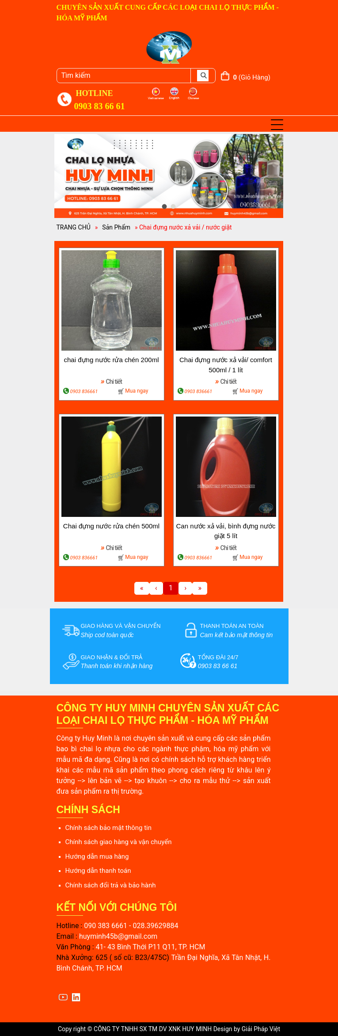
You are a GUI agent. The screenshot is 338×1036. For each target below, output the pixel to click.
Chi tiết (111, 381)
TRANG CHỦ (74, 227)
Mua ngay (136, 391)
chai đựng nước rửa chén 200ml (111, 359)
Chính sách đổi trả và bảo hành (110, 885)
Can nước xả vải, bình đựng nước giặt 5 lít (226, 531)
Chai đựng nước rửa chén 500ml (111, 526)
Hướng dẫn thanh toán (98, 871)
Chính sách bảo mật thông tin (108, 828)
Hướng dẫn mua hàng (97, 856)
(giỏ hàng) (251, 77)
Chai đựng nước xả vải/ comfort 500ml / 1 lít (225, 365)
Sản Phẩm (116, 227)
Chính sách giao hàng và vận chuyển (118, 842)
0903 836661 (84, 391)
